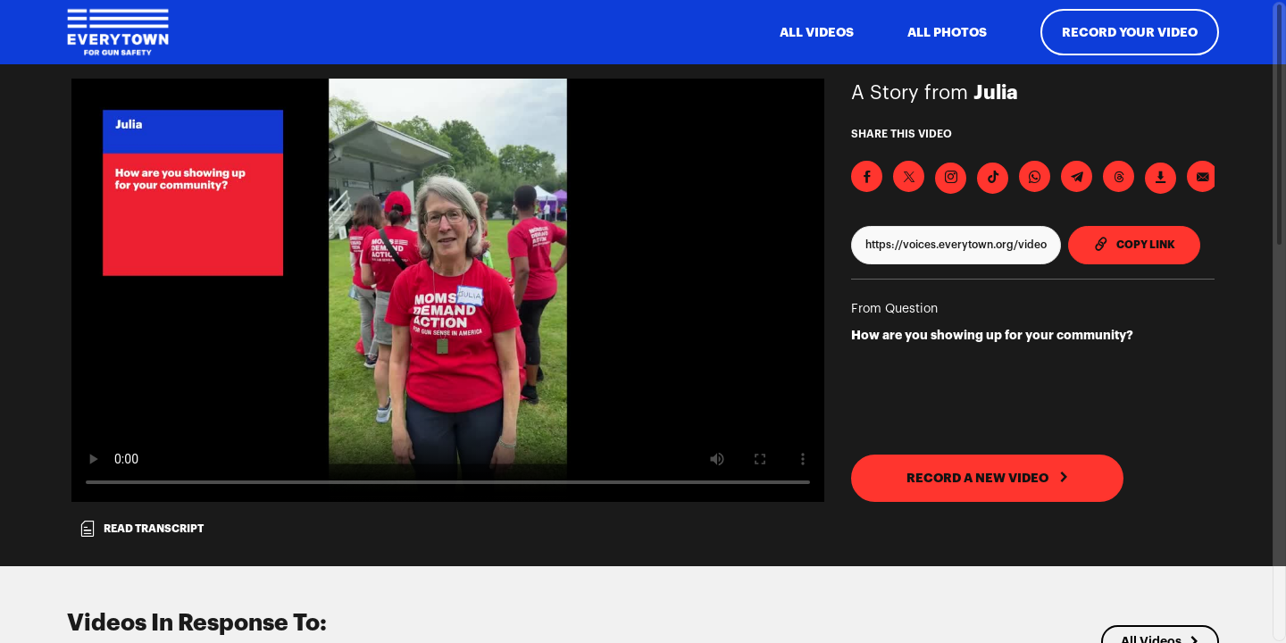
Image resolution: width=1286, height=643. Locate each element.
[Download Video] (1160, 178)
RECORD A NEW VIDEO (987, 478)
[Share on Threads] (1118, 176)
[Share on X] (908, 176)
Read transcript (141, 529)
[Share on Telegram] (1076, 176)
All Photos (947, 32)
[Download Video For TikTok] (992, 178)
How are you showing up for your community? (992, 335)
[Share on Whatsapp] (1034, 176)
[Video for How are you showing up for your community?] (447, 290)
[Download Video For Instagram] (950, 178)
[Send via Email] (1202, 176)
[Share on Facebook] (866, 176)
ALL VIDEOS (817, 32)
